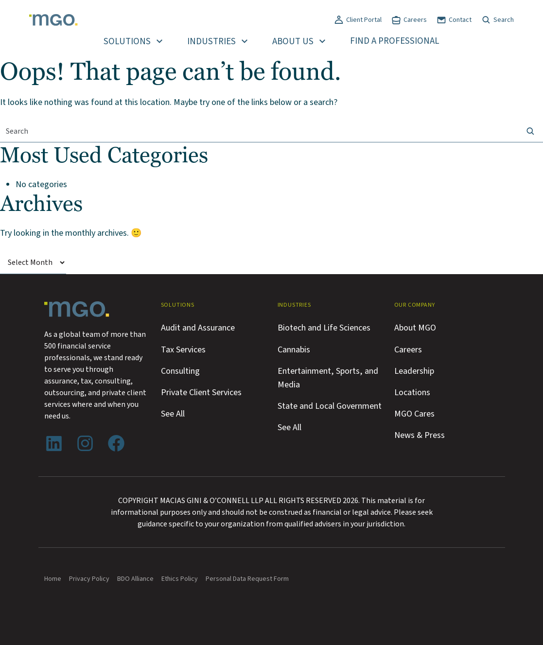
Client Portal (364, 20)
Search (503, 20)
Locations (412, 392)
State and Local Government (330, 406)
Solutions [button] (127, 41)
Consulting (180, 371)
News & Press (419, 435)
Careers (415, 20)
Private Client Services (201, 392)
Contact (460, 20)
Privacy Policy (89, 579)
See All (173, 413)
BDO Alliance (135, 579)
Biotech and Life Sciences (324, 327)
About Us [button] (293, 41)
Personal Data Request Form (247, 579)
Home (52, 579)
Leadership (414, 371)
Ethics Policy (179, 579)
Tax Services (183, 349)
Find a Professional (394, 41)
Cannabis (294, 349)
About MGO (415, 327)
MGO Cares (414, 413)
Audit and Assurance (198, 327)
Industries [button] (211, 41)
